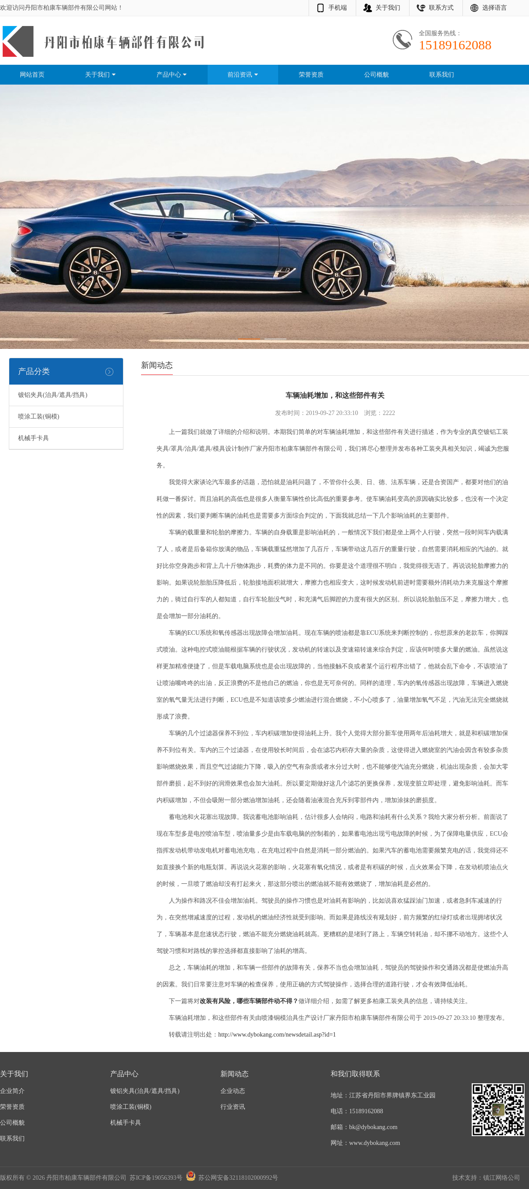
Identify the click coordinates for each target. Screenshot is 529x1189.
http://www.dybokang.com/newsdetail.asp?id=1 (277, 1034)
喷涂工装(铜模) (38, 416)
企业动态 (232, 1091)
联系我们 (441, 74)
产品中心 (171, 74)
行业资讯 (232, 1107)
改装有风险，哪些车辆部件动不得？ (249, 1001)
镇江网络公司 (501, 1177)
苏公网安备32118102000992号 (238, 1177)
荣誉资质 (311, 74)
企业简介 (12, 1091)
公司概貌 (376, 74)
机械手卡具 (33, 438)
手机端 (337, 7)
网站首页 (32, 74)
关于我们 (388, 7)
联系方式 (441, 7)
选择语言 (494, 7)
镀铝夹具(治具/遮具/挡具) (52, 395)
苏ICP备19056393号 (156, 1177)
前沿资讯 (242, 74)
